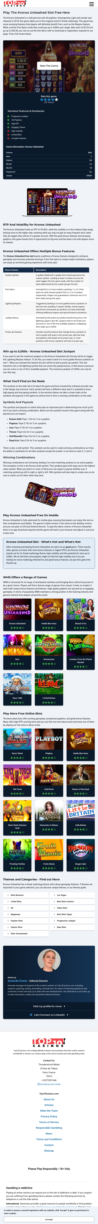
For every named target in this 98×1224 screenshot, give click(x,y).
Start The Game (49, 65)
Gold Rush (49, 789)
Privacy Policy (49, 1116)
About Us (49, 1099)
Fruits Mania (49, 864)
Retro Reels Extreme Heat (17, 826)
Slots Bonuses (15, 895)
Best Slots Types (63, 914)
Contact (49, 1145)
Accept (49, 1219)
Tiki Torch (17, 789)
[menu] (91, 4)
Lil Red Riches (49, 698)
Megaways (14, 914)
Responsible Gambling (49, 1127)
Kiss (17, 659)
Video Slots (60, 908)
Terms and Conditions (49, 1139)
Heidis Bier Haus (49, 623)
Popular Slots (15, 921)
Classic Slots (15, 927)
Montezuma (49, 659)
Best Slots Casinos (64, 901)
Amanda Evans (18, 981)
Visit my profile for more (49, 1006)
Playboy (48, 753)
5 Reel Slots (14, 901)
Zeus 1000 (17, 698)
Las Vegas (60, 895)
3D (10, 908)
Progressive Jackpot (64, 921)
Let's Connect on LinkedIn (49, 1014)
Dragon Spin (80, 864)
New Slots (60, 927)
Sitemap (49, 1150)
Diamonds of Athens (49, 825)
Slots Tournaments (18, 933)
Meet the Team (49, 1110)
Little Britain (80, 825)
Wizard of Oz (80, 623)
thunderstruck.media (49, 1084)
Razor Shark (17, 753)
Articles (49, 1105)
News (49, 1133)
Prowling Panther (17, 864)
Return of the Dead (80, 789)
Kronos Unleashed (17, 623)
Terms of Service (49, 1122)
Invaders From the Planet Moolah (80, 660)
